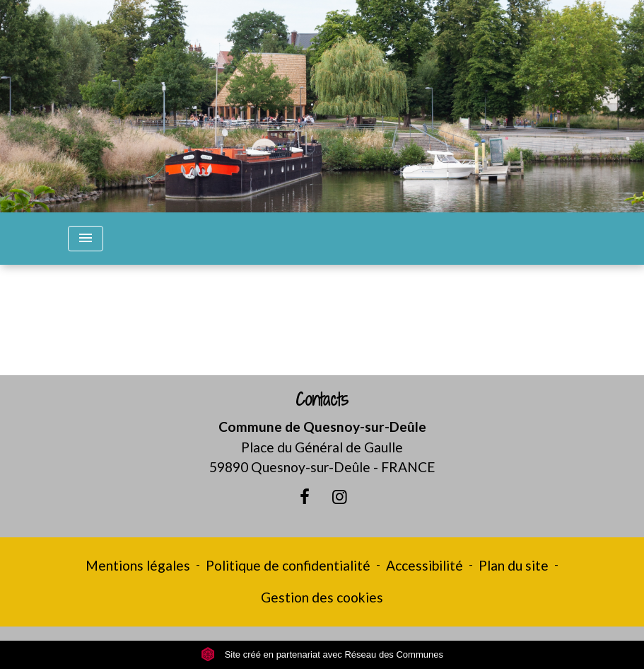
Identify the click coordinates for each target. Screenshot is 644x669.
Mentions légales (138, 565)
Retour (322, 326)
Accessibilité (424, 565)
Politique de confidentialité (288, 565)
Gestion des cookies (322, 597)
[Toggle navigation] (85, 238)
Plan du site (514, 565)
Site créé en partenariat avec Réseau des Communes (322, 654)
